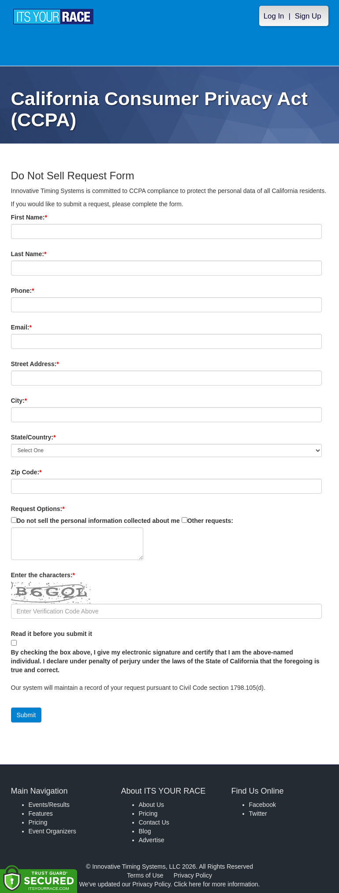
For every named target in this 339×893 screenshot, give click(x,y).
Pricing (38, 822)
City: (34, 400)
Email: (36, 327)
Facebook (262, 804)
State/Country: (48, 437)
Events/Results (49, 804)
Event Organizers (52, 831)
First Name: (44, 217)
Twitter (258, 813)
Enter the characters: (58, 575)
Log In (274, 16)
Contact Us (154, 822)
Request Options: (38, 508)
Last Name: (44, 253)
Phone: (37, 290)
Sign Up (308, 16)
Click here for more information (216, 884)
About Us (151, 804)
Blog (145, 831)
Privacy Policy (193, 875)
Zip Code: (41, 472)
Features (41, 813)
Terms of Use (145, 875)
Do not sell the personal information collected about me (98, 520)
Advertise (151, 840)
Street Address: (50, 363)
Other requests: (210, 520)
